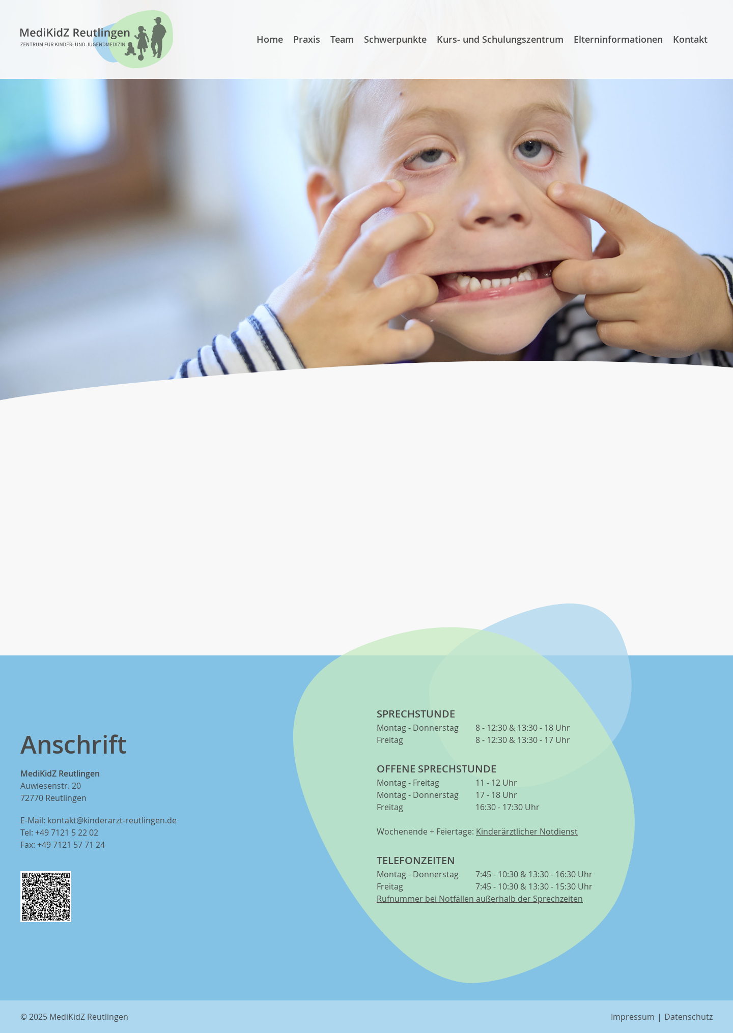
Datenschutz (688, 1016)
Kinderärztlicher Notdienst (527, 831)
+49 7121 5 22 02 (66, 832)
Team (342, 39)
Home (270, 39)
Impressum (633, 1016)
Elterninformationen (618, 39)
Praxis (306, 39)
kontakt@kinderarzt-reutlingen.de (112, 820)
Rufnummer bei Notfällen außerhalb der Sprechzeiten (480, 898)
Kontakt (690, 39)
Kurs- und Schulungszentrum (500, 39)
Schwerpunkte (395, 39)
